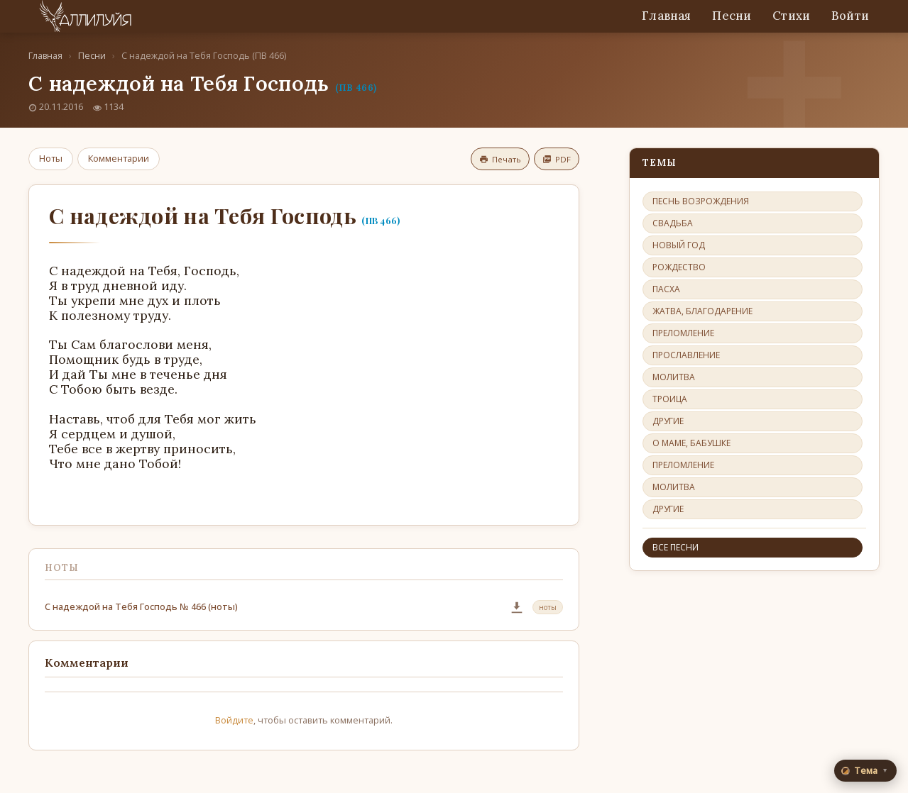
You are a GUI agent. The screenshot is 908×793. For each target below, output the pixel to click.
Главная (666, 15)
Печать (500, 159)
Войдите (234, 720)
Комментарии (118, 158)
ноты (548, 607)
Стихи (791, 15)
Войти (850, 15)
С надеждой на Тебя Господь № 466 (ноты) (141, 606)
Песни (731, 15)
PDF (556, 159)
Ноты (50, 158)
